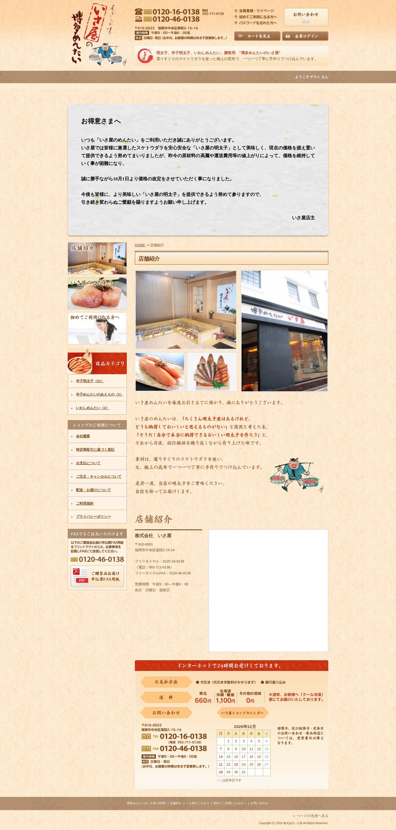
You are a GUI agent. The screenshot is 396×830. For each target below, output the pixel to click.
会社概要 (83, 436)
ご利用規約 (84, 503)
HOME (140, 245)
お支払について (88, 463)
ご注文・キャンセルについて (98, 476)
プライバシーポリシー (93, 517)
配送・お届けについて (93, 490)
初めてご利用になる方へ (230, 803)
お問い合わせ (259, 803)
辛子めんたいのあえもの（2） (99, 394)
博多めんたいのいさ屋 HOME (146, 803)
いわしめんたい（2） (92, 408)
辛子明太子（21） (90, 381)
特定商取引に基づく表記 (95, 450)
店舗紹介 (176, 803)
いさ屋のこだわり (198, 803)
